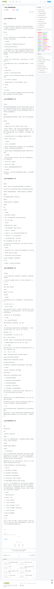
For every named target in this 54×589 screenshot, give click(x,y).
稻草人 (49, 46)
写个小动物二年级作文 (12, 575)
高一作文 (45, 32)
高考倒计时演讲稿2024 (41, 11)
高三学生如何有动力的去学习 (42, 17)
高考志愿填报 (40, 32)
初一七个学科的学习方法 (41, 70)
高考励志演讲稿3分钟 (41, 15)
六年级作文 (44, 36)
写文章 (49, 1)
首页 (3, 4)
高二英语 (45, 35)
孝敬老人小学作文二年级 (28, 562)
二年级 (9, 4)
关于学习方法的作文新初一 (41, 61)
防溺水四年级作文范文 (40, 65)
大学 (20, 1)
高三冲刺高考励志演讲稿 (42, 13)
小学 (10, 1)
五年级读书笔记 (46, 39)
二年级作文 (40, 35)
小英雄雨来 (44, 43)
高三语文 (45, 45)
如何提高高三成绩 (41, 21)
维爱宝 (25, 583)
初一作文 (45, 46)
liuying (7, 9)
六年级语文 (45, 42)
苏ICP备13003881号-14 (30, 583)
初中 (13, 1)
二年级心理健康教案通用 (10, 7)
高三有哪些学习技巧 (41, 19)
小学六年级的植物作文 (40, 63)
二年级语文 (40, 42)
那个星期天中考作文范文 (41, 58)
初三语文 (39, 43)
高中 (17, 1)
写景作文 (10, 566)
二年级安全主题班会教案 (28, 575)
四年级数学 (40, 49)
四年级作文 (44, 33)
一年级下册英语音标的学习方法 (42, 72)
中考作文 (39, 33)
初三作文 (39, 36)
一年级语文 (40, 46)
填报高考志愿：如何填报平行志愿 (42, 68)
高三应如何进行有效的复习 (42, 23)
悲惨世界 (45, 49)
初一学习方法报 (39, 56)
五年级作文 (40, 39)
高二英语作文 (40, 45)
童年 (48, 49)
